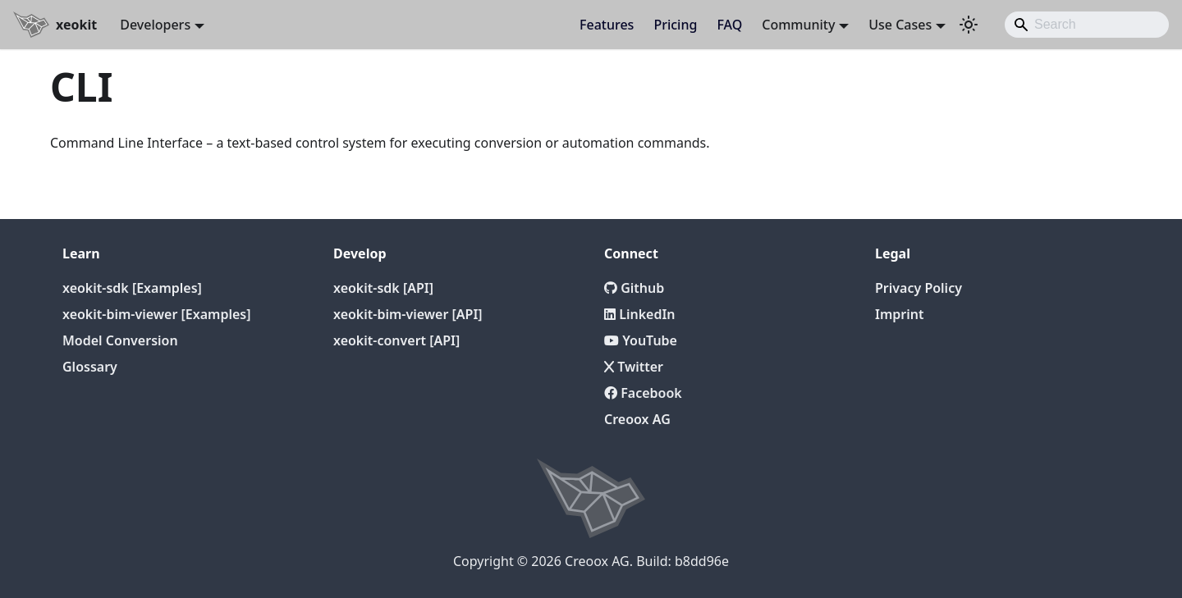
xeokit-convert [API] (396, 340)
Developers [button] (155, 25)
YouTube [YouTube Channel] (640, 340)
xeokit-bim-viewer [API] (408, 314)
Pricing (675, 25)
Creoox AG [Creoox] (637, 419)
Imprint (899, 314)
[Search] (1087, 24)
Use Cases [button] (900, 25)
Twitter (633, 367)
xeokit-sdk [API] (383, 288)
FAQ (729, 25)
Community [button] (798, 25)
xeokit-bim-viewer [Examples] (156, 314)
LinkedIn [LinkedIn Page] (640, 314)
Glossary (89, 367)
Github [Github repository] (634, 288)
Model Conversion (120, 340)
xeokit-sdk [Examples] (132, 288)
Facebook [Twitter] (643, 393)
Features (607, 25)
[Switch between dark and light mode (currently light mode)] (968, 24)
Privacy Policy (918, 288)
